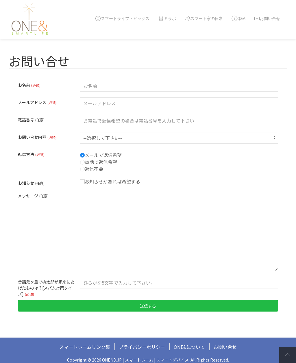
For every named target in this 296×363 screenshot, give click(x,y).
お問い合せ (267, 18)
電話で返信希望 (98, 161)
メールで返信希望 (101, 154)
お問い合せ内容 (37, 137)
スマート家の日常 (204, 18)
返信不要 (91, 168)
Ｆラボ (167, 18)
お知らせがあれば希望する (110, 181)
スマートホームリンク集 (84, 346)
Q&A (238, 18)
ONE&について (189, 346)
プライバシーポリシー (142, 346)
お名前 (29, 85)
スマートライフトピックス (122, 18)
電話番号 (31, 120)
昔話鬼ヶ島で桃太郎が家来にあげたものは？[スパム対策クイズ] (46, 288)
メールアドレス (37, 102)
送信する (148, 306)
